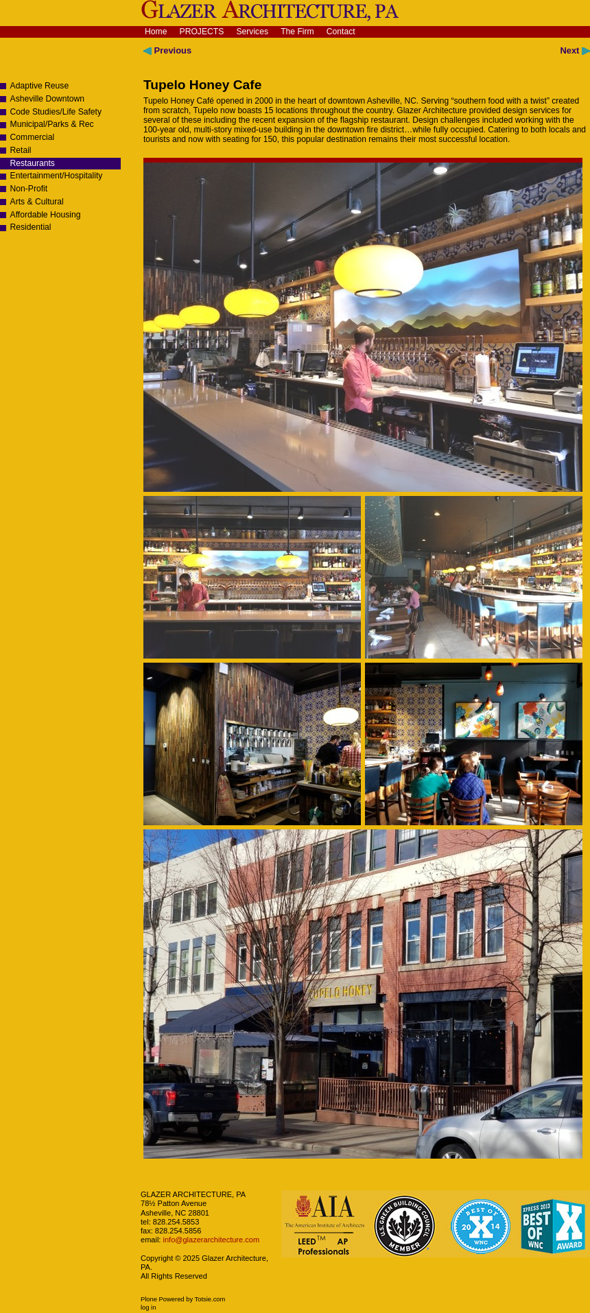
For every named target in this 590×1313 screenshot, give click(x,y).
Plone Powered (163, 1299)
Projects (202, 31)
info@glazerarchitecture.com (210, 1239)
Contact (341, 31)
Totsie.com (210, 1299)
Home (156, 31)
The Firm (297, 31)
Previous (167, 50)
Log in (148, 1307)
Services (252, 31)
